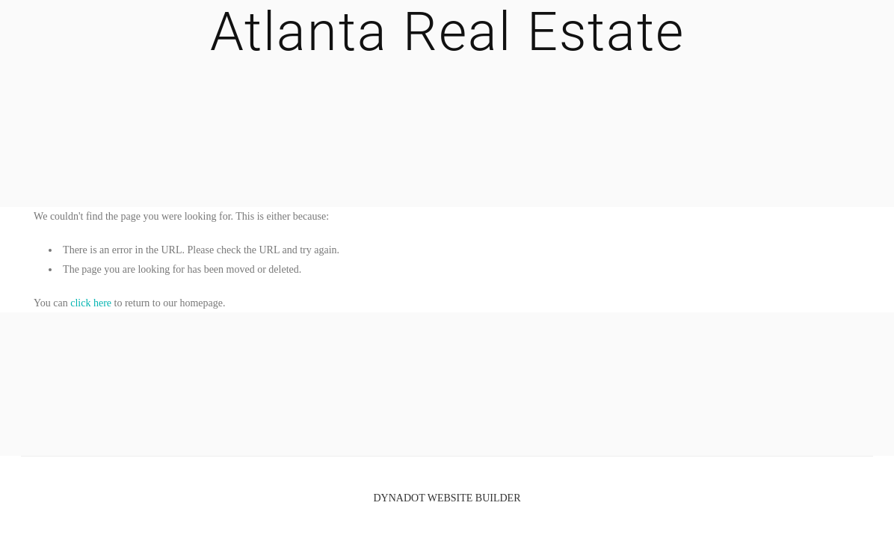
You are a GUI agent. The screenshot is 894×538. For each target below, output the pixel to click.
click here (90, 303)
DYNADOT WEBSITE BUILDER (446, 498)
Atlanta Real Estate (447, 32)
